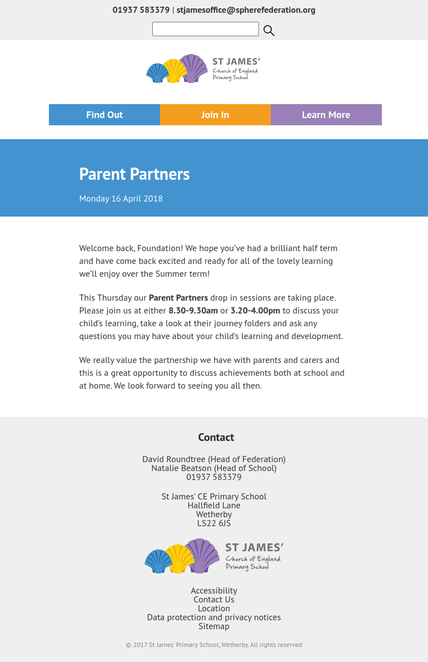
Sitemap (214, 625)
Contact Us (213, 599)
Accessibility (214, 590)
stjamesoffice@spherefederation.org (246, 9)
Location (214, 608)
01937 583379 (141, 9)
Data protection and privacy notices (214, 616)
